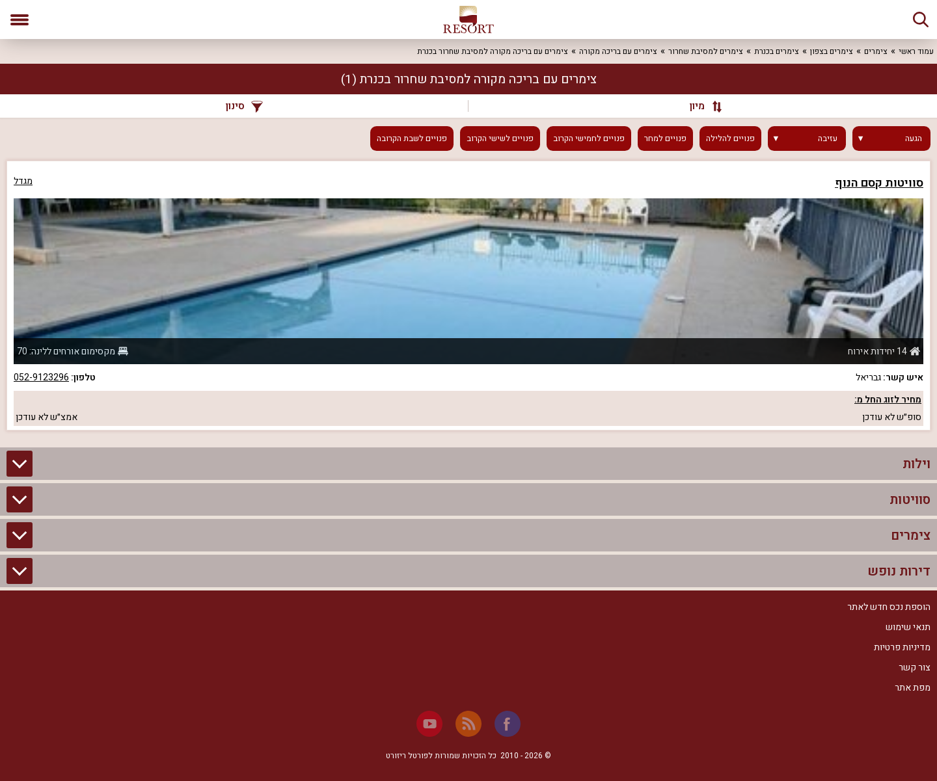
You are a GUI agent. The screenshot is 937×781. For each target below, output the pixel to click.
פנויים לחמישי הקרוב (589, 138)
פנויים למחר (665, 138)
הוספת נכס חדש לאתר (888, 607)
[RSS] (468, 724)
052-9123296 (41, 377)
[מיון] (699, 106)
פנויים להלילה (730, 138)
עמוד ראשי (916, 51)
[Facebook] (508, 724)
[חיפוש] (921, 19)
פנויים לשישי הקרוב (500, 138)
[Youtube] (429, 724)
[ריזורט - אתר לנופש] (468, 19)
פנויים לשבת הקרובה (412, 138)
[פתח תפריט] (20, 20)
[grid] (468, 295)
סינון (244, 106)
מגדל (23, 181)
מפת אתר (912, 688)
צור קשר (914, 667)
